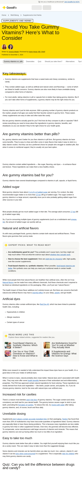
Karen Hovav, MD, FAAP (37, 52)
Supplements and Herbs (32, 15)
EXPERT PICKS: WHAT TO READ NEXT (30, 245)
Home (4, 15)
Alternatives (70, 61)
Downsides (30, 61)
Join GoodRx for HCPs (71, 2)
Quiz (39, 61)
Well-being (15, 15)
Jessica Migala (14, 52)
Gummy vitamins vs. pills (13, 61)
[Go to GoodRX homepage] (10, 7)
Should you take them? (53, 61)
